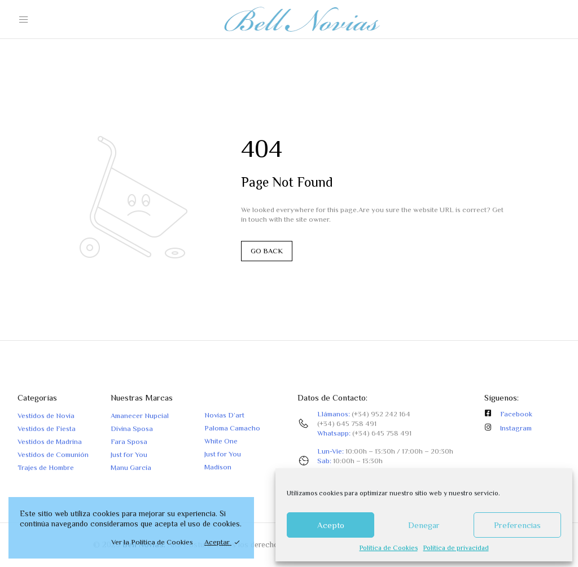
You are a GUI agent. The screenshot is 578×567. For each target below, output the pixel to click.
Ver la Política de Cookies (152, 542)
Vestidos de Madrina (49, 441)
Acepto (330, 525)
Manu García (131, 467)
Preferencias (517, 525)
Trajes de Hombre (45, 467)
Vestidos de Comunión (53, 454)
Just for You (129, 454)
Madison (217, 467)
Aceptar (217, 542)
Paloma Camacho (232, 428)
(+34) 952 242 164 (381, 414)
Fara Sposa (129, 441)
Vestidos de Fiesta (46, 428)
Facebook (516, 414)
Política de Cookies (389, 548)
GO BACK (267, 251)
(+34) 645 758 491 (346, 423)
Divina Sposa (132, 428)
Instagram (516, 428)
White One (221, 441)
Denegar (424, 525)
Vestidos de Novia (46, 415)
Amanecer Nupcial (140, 415)
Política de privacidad (456, 548)
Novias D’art (224, 415)
